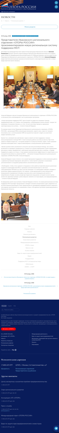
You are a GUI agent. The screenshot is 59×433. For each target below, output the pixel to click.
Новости (7, 20)
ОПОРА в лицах (29, 245)
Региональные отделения (25, 369)
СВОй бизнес (29, 264)
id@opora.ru (5, 369)
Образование (35, 344)
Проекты (34, 342)
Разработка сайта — (8, 350)
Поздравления (29, 258)
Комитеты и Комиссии (6, 340)
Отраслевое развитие (29, 240)
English (10, 305)
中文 (15, 305)
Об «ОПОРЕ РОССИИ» (7, 334)
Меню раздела (30, 27)
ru (56, 6)
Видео (29, 256)
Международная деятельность (29, 242)
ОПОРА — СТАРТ (29, 267)
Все (29, 226)
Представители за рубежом (26, 371)
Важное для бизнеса (29, 234)
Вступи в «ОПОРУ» (8, 329)
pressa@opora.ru (5, 410)
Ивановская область (32, 36)
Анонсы (29, 231)
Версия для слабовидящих (8, 11)
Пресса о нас (29, 248)
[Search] (10, 309)
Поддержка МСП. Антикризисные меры (29, 261)
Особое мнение (29, 250)
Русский (4, 305)
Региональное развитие (17, 20)
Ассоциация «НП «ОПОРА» (8, 336)
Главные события (29, 229)
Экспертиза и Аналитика (7, 345)
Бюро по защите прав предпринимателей (29, 253)
